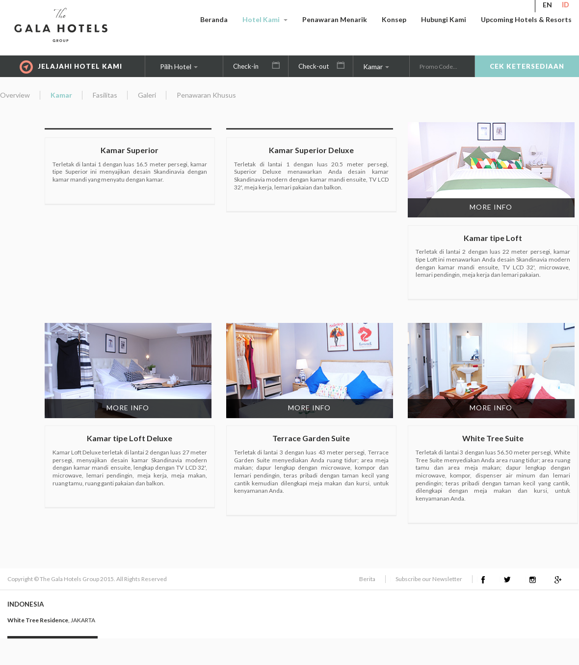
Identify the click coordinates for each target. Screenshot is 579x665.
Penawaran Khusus (206, 95)
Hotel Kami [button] (265, 19)
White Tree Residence (37, 620)
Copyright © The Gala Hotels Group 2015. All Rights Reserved (87, 579)
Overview (15, 95)
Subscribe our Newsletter (428, 579)
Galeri (147, 95)
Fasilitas (105, 95)
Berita (367, 579)
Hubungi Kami (443, 19)
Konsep (394, 19)
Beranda (214, 19)
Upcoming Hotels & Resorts (526, 19)
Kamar (376, 66)
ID (565, 4)
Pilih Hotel (179, 66)
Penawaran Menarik (334, 19)
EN (547, 4)
